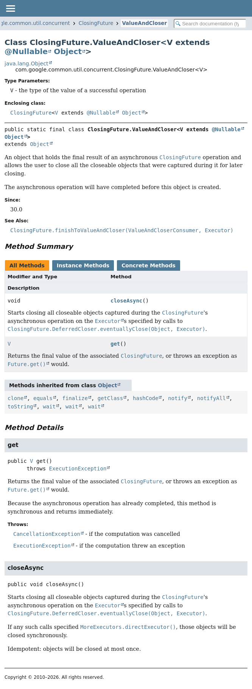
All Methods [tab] (27, 265)
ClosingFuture (96, 23)
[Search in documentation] (210, 23)
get (115, 344)
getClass (110, 398)
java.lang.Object (26, 64)
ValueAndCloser (144, 23)
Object (68, 51)
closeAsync (126, 301)
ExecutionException (78, 469)
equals (43, 398)
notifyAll (211, 398)
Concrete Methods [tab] (148, 265)
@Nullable (26, 51)
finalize (74, 398)
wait (49, 406)
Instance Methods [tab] (83, 265)
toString (20, 406)
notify (177, 398)
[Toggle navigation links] (10, 8)
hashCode (145, 398)
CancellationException (46, 534)
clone (15, 398)
